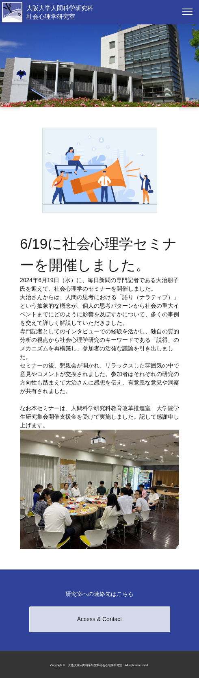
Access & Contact (99, 619)
